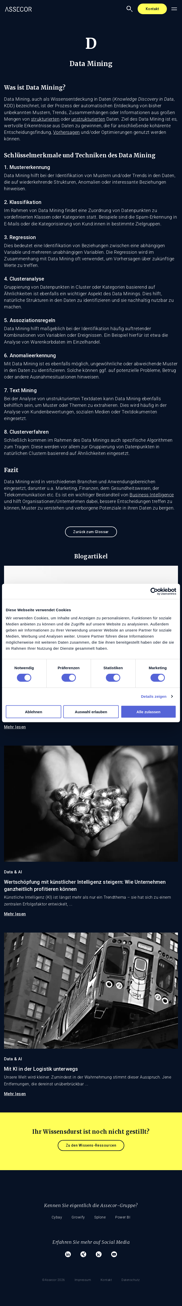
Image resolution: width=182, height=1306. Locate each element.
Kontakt (152, 9)
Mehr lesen (15, 727)
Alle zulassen (148, 711)
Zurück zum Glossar (91, 532)
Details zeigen (153, 696)
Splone (100, 1217)
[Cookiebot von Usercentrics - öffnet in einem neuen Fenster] (154, 591)
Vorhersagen (66, 132)
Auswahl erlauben (91, 711)
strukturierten (45, 119)
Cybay (56, 1217)
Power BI (123, 1217)
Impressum (82, 1278)
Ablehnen (33, 711)
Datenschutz (132, 1278)
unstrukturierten (88, 119)
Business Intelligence (152, 494)
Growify (78, 1217)
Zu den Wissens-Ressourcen (91, 1145)
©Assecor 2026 (52, 1278)
